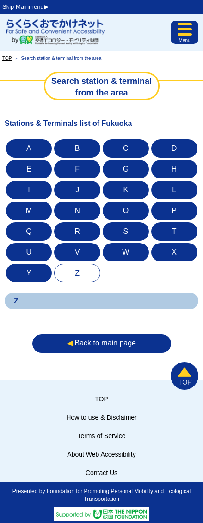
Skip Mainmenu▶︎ (25, 6)
